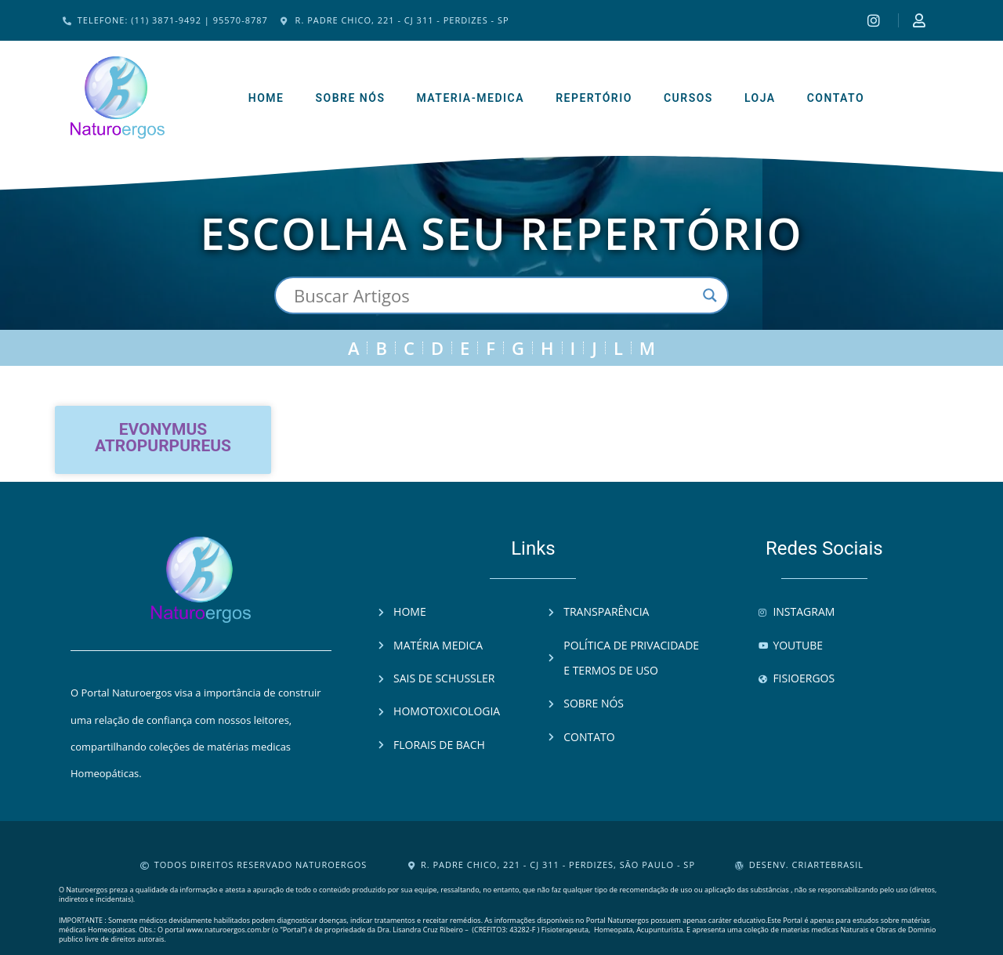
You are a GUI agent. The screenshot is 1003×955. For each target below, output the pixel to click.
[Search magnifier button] (710, 295)
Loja (760, 98)
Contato (836, 98)
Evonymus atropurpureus (163, 437)
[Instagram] (876, 20)
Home (266, 98)
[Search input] (494, 295)
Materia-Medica (470, 98)
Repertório (594, 98)
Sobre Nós (350, 98)
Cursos (688, 98)
